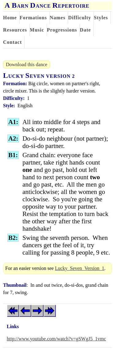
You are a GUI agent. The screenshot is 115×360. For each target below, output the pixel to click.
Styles (101, 17)
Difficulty (79, 17)
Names (57, 17)
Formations (33, 17)
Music (37, 29)
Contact (12, 42)
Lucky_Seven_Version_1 (79, 268)
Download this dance (26, 64)
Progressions (62, 29)
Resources (15, 29)
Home (10, 17)
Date (85, 29)
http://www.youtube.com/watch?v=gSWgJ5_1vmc (56, 338)
